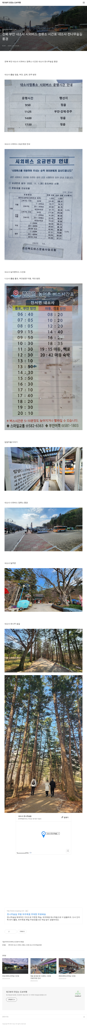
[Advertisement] (43, 881)
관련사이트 (5, 1017)
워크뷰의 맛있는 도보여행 (11, 3)
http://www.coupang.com (15, 911)
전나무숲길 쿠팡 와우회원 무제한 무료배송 (26, 914)
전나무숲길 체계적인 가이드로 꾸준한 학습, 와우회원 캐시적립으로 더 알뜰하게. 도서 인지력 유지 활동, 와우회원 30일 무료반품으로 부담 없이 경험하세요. (43, 918)
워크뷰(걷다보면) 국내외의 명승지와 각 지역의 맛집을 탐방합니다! (26, 995)
